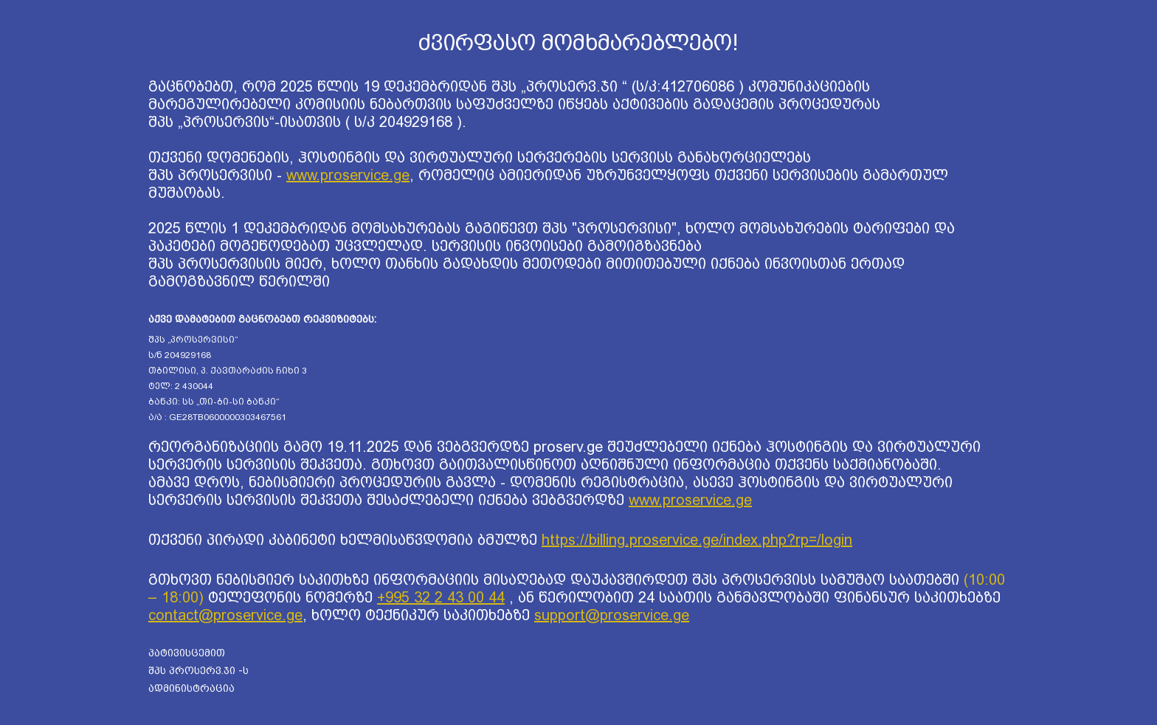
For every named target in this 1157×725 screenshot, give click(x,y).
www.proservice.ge (348, 175)
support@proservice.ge (611, 615)
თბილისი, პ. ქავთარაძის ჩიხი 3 (227, 370)
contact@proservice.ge (225, 615)
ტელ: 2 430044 (180, 386)
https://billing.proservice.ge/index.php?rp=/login (697, 540)
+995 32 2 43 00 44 (441, 597)
